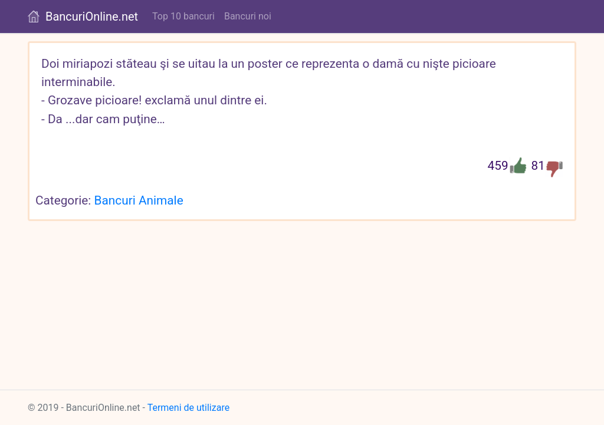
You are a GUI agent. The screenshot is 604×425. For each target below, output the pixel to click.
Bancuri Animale (138, 200)
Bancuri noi (247, 16)
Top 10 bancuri (183, 16)
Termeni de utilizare (188, 407)
